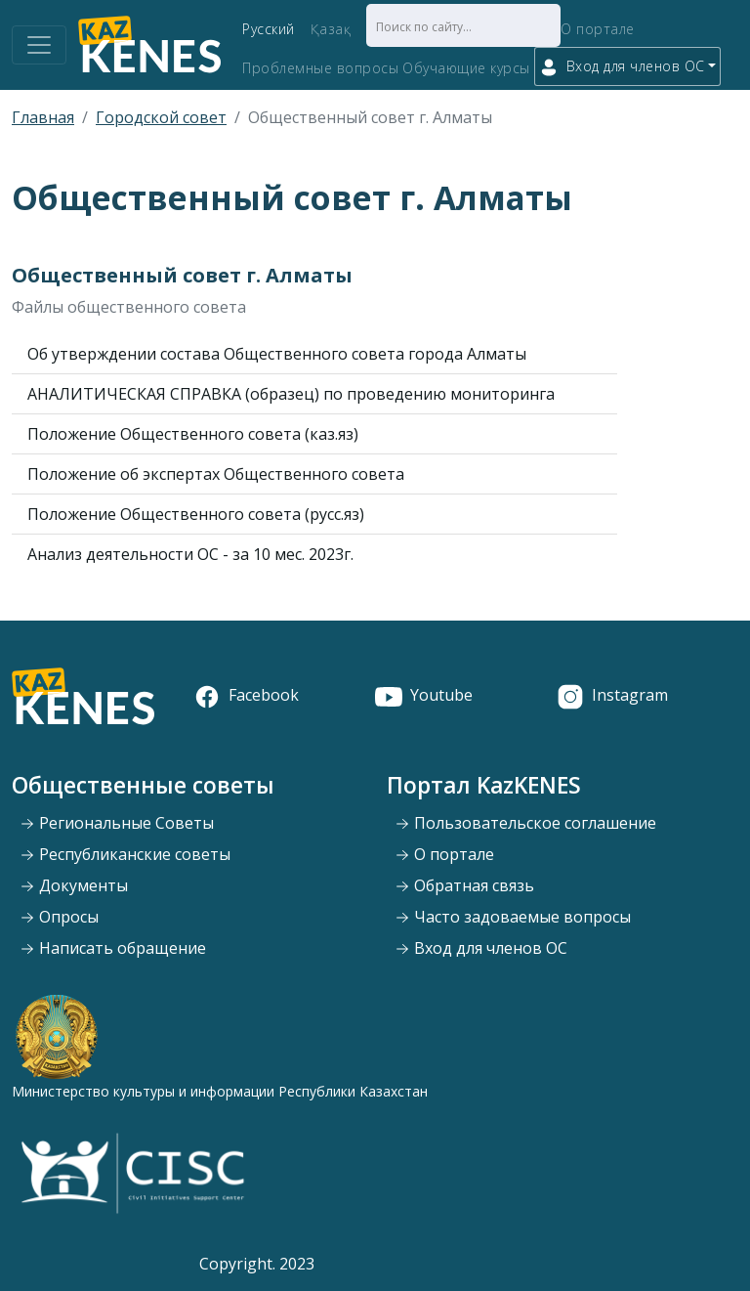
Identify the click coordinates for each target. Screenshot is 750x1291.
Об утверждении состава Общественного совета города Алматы (276, 354)
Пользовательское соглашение (525, 823)
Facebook (246, 695)
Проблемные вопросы (320, 68)
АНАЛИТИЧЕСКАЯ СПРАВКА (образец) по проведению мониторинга (291, 394)
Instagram (612, 695)
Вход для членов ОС (481, 948)
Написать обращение (113, 948)
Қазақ (331, 29)
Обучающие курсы (466, 68)
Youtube (424, 695)
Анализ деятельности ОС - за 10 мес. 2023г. (190, 554)
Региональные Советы (117, 823)
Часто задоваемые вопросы (513, 916)
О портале (598, 29)
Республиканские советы (125, 854)
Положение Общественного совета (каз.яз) (192, 434)
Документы (74, 885)
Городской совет (161, 117)
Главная (43, 117)
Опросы (59, 916)
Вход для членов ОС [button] (622, 67)
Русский (268, 29)
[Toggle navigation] (39, 45)
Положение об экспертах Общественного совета (215, 474)
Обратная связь (464, 885)
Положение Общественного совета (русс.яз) (195, 514)
